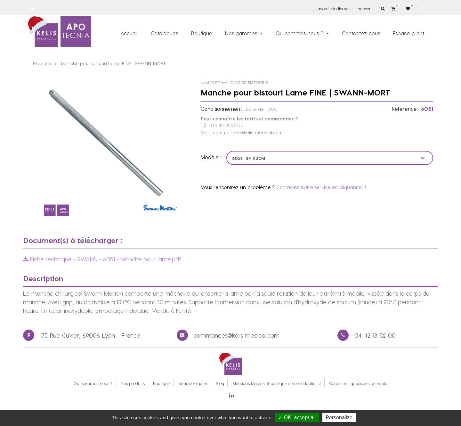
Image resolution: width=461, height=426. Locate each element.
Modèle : (211, 157)
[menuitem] (129, 33)
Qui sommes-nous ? (92, 383)
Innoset (363, 8)
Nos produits (133, 383)
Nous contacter (192, 383)
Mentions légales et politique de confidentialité (276, 383)
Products (42, 63)
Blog (220, 383)
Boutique (161, 383)
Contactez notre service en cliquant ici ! (321, 187)
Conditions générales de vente (358, 383)
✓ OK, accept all (297, 417)
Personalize (339, 417)
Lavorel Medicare (332, 8)
